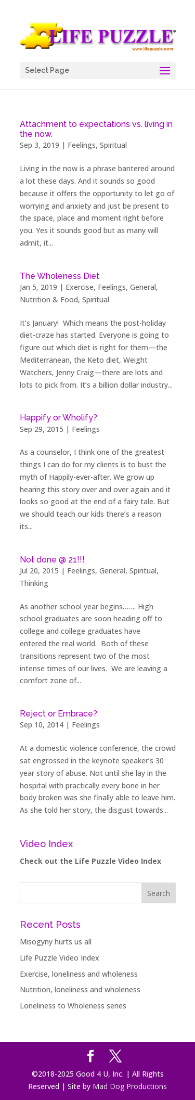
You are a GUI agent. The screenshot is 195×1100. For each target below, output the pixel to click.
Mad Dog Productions (130, 1086)
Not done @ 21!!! (52, 560)
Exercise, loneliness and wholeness (79, 974)
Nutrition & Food (49, 299)
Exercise (80, 287)
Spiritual (113, 145)
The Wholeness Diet (59, 276)
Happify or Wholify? (58, 418)
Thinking (34, 583)
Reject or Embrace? (58, 714)
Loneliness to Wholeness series (73, 1006)
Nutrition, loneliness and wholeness (80, 989)
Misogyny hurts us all (56, 941)
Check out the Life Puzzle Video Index (90, 861)
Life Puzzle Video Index (59, 958)
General (143, 287)
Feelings (82, 145)
